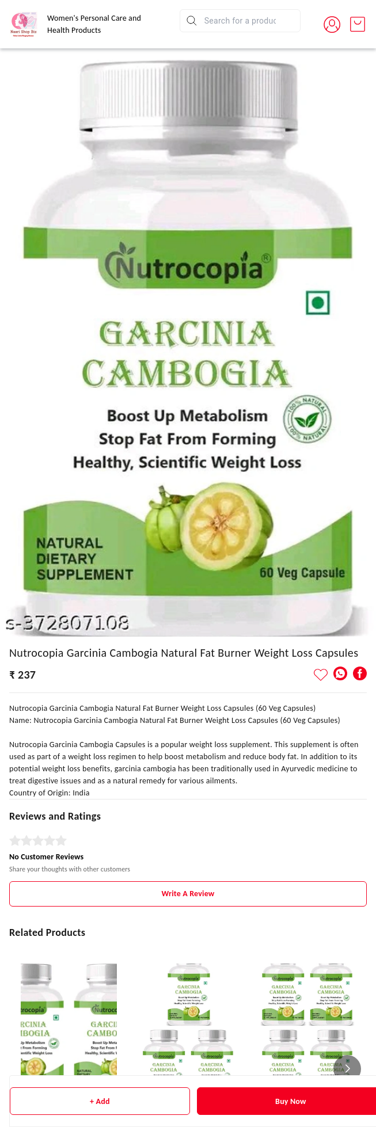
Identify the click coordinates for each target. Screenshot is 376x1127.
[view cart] (357, 24)
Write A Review (188, 893)
